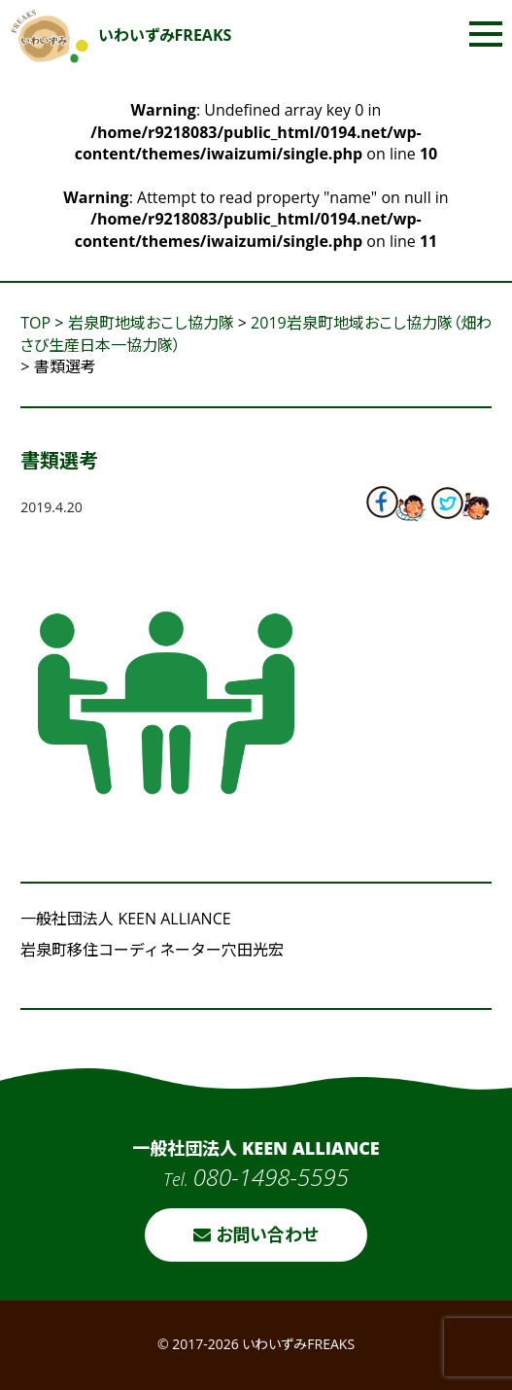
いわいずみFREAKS (121, 35)
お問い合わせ (256, 1234)
